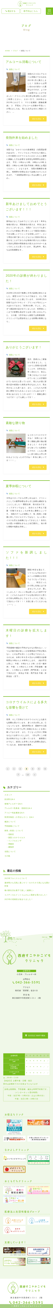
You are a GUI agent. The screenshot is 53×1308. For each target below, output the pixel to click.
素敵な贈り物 (15, 423)
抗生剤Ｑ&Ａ (9, 799)
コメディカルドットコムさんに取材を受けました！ (26, 895)
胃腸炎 (11, 844)
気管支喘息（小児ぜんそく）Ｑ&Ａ (19, 817)
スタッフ (8, 795)
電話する (11, 11)
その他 (7, 856)
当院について (14, 69)
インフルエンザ (15, 841)
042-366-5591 (27, 982)
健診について (10, 822)
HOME (7, 51)
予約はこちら (31, 11)
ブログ (15, 51)
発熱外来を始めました (22, 137)
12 (28, 774)
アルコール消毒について (24, 62)
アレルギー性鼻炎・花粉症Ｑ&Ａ (18, 808)
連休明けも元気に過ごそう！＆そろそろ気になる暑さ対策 (27, 884)
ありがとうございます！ (24, 347)
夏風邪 (11, 847)
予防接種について (12, 826)
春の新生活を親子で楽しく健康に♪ (19, 890)
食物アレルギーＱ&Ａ (13, 804)
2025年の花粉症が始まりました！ (18, 899)
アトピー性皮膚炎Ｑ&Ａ (14, 813)
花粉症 (11, 834)
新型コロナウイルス (16, 838)
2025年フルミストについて (15, 878)
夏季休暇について (19, 486)
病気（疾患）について (13, 831)
